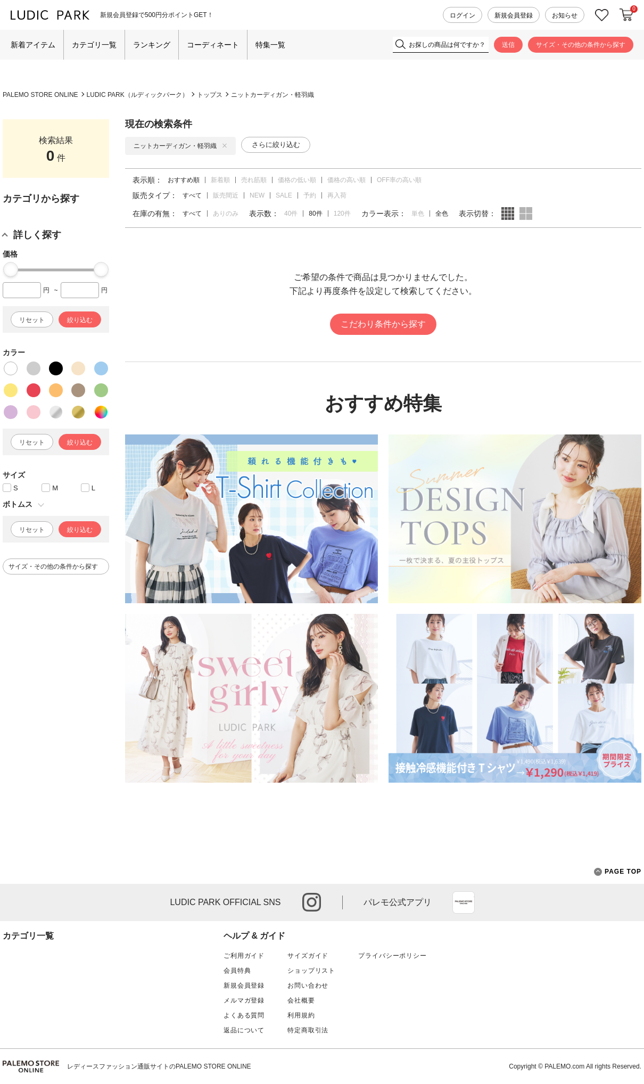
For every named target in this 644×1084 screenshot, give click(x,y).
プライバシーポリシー (392, 955)
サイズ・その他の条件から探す (580, 44)
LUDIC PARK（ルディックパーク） (137, 95)
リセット (32, 320)
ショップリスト (311, 970)
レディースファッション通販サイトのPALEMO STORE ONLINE (159, 1066)
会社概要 (301, 1000)
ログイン (462, 15)
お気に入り (602, 15)
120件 (342, 213)
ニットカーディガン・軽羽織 (272, 95)
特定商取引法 (307, 1030)
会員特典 (237, 970)
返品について (244, 1030)
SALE (284, 195)
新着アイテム (33, 44)
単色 (417, 213)
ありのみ (225, 213)
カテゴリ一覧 (94, 44)
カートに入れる (626, 15)
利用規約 (301, 1015)
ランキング (151, 44)
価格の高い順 (346, 180)
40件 (291, 213)
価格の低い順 (297, 180)
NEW (257, 195)
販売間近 (225, 195)
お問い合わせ (307, 985)
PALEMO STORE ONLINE (40, 95)
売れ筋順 (254, 180)
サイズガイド (307, 955)
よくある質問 (244, 1015)
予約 (309, 195)
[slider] (10, 269)
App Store (463, 902)
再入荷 (336, 195)
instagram (311, 902)
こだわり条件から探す (383, 324)
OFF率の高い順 (399, 180)
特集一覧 (270, 44)
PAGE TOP (617, 872)
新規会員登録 (513, 15)
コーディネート (213, 44)
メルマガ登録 (244, 1000)
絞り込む (80, 320)
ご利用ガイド (244, 955)
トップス (209, 95)
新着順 (220, 180)
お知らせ (564, 15)
